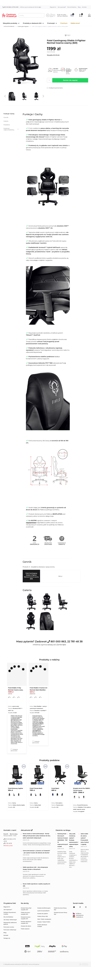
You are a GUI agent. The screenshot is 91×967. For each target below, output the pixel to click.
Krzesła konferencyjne (43, 908)
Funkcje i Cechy (9, 114)
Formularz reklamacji (10, 929)
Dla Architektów (71, 7)
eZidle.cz (77, 913)
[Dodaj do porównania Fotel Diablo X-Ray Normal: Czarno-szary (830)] (11, 749)
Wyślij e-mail (9, 845)
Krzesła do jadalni (42, 913)
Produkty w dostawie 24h (32, 23)
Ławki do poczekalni (43, 910)
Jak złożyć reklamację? (10, 919)
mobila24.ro (78, 917)
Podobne (7, 125)
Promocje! (51, 23)
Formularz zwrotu (9, 927)
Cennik (6, 117)
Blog (79, 7)
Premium (63, 23)
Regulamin (53, 7)
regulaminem (31, 522)
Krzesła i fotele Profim (43, 922)
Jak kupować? (62, 7)
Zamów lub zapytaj (70, 80)
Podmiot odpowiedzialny (11, 129)
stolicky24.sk (78, 915)
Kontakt (84, 7)
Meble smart (75, 23)
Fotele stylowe (25, 928)
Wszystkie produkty (10, 23)
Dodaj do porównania (55, 88)
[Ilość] (49, 80)
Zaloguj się (7, 938)
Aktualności (27, 830)
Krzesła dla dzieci (26, 926)
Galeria (6, 121)
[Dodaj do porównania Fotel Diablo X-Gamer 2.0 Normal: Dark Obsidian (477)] (33, 741)
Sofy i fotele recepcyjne (44, 919)
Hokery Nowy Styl (42, 916)
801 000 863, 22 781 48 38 (10, 7)
